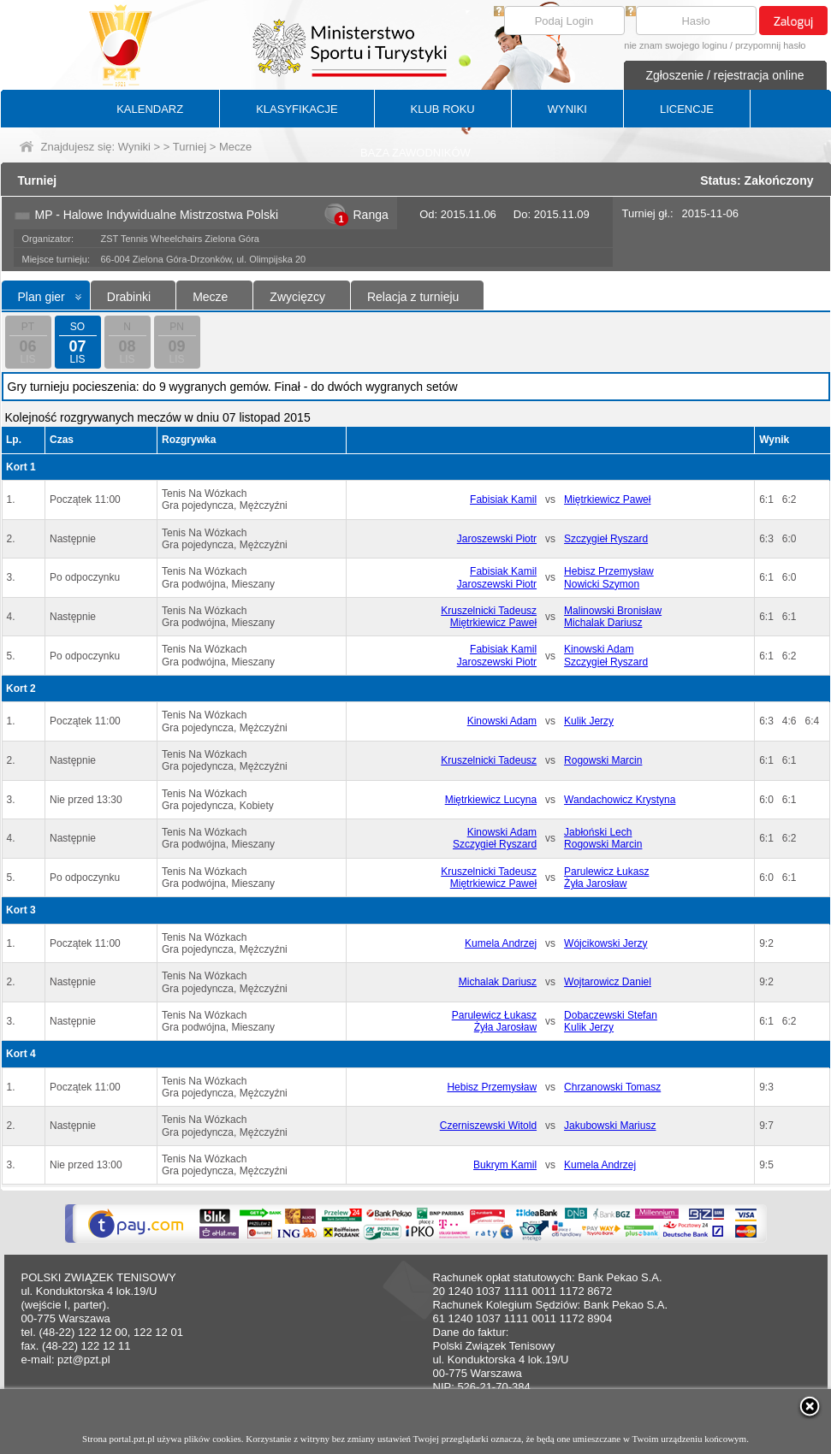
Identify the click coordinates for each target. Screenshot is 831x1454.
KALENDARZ (149, 109)
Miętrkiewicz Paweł (607, 499)
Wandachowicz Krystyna (619, 800)
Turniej (189, 146)
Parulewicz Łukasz (606, 872)
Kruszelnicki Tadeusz (489, 611)
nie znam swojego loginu (675, 45)
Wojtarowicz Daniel (607, 982)
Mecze (210, 297)
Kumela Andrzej (501, 943)
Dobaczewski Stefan (610, 1015)
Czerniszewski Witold (488, 1126)
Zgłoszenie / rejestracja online (724, 75)
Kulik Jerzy (589, 721)
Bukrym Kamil (505, 1165)
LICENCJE (687, 109)
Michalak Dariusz (603, 623)
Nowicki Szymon (601, 584)
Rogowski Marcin (603, 760)
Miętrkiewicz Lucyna (491, 800)
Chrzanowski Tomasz (612, 1087)
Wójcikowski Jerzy (605, 943)
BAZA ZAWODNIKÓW (415, 152)
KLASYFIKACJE (296, 109)
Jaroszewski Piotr (497, 539)
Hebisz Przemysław (609, 571)
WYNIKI (567, 109)
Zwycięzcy (297, 297)
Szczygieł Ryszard (606, 539)
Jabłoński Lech (598, 832)
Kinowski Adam (598, 649)
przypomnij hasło (770, 45)
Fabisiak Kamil (503, 499)
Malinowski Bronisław (613, 611)
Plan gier (41, 297)
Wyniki (134, 146)
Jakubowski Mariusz (610, 1126)
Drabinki (129, 297)
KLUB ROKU (443, 109)
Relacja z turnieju (413, 297)
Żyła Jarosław (595, 884)
